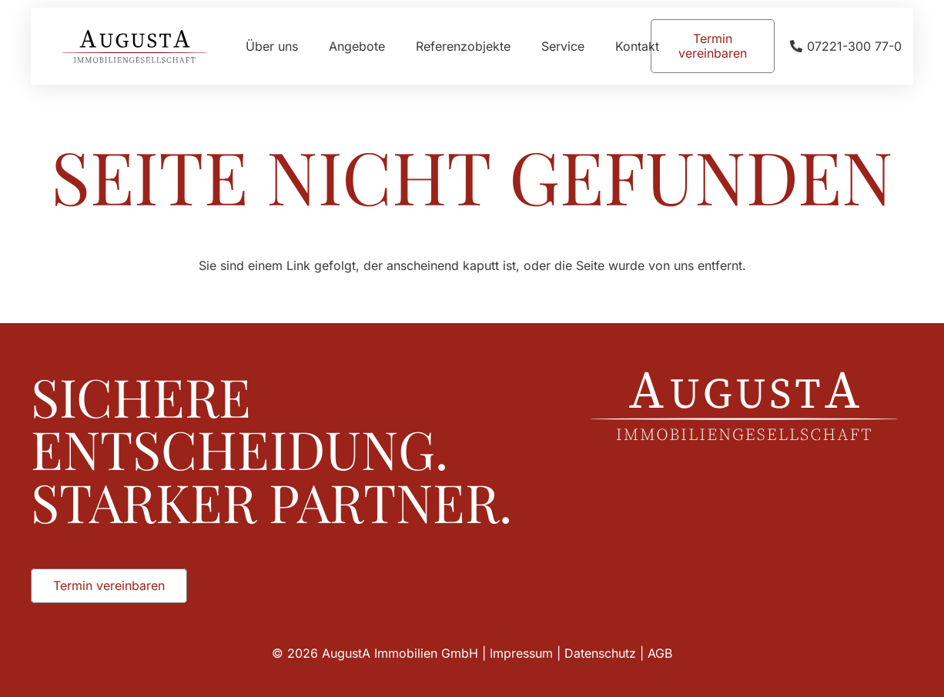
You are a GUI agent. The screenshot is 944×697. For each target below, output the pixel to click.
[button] (34, 663)
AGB (660, 653)
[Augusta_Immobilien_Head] (135, 46)
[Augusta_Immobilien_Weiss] (744, 406)
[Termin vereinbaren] (713, 46)
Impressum (521, 653)
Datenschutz (600, 653)
